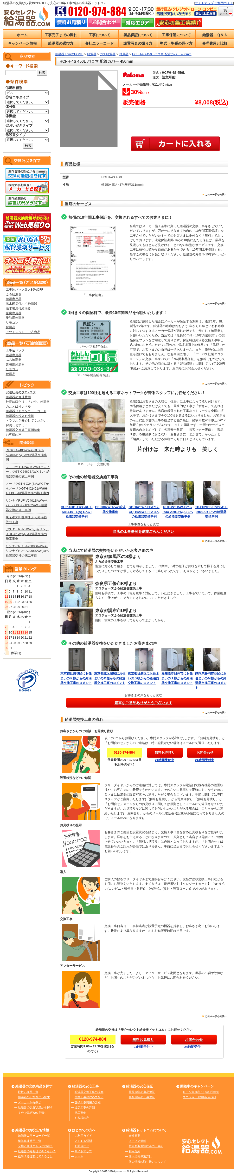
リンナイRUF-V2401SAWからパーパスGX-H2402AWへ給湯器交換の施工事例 (27, 505)
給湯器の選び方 (60, 43)
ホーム (22, 35)
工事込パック (15, 350)
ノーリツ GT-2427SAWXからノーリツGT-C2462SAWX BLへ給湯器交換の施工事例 (28, 471)
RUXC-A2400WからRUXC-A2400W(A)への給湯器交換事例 (26, 454)
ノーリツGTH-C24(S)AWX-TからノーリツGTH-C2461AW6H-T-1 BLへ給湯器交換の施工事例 (27, 488)
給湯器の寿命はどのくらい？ (37, 1151)
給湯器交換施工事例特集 (23, 430)
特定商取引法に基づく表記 (146, 1146)
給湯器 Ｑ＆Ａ (214, 35)
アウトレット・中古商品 (23, 332)
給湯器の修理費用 (18, 397)
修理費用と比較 (214, 43)
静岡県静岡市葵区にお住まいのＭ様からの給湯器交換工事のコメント (211, 678)
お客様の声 (13, 435)
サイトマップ (204, 3)
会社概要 (134, 1135)
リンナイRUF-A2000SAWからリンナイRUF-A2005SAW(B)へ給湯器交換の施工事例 (27, 550)
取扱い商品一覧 (28, 1092)
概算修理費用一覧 (29, 1141)
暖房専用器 (13, 313)
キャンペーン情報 (22, 43)
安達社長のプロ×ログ (21, 392)
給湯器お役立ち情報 (20, 416)
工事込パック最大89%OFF (24, 289)
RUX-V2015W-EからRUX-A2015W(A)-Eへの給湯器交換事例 (177, 511)
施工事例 (80, 1112)
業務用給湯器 (15, 318)
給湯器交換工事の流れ (89, 1092)
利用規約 (134, 1151)
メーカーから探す (29, 1102)
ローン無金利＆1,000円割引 (201, 1092)
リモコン (12, 322)
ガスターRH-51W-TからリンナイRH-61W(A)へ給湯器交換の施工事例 (27, 533)
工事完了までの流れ (61, 35)
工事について (99, 35)
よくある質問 (83, 1141)
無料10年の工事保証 (142, 1097)
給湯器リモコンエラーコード (26, 411)
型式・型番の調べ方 (176, 43)
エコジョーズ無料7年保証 (199, 1097)
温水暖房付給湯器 (18, 308)
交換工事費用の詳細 (88, 1102)
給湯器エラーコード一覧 (34, 1135)
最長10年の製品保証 (142, 1092)
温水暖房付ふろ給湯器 (21, 304)
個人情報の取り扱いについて (147, 1161)
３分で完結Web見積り (32, 1112)
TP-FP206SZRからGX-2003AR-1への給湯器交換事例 (211, 511)
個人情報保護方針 (140, 1156)
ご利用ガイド (223, 3)
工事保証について (176, 35)
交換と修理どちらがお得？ (35, 1146)
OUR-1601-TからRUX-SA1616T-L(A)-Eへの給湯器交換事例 (76, 511)
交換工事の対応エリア (89, 1097)
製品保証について (137, 35)
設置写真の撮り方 (137, 43)
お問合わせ (82, 1146)
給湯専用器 (13, 299)
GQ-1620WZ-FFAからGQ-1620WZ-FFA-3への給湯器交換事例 (144, 511)
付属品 (10, 327)
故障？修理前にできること (35, 1156)
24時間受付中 (164, 760)
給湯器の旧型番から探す (34, 1097)
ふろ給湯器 (13, 294)
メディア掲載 (137, 1141)
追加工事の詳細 (85, 1107)
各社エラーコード (99, 43)
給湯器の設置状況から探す (35, 1107)
